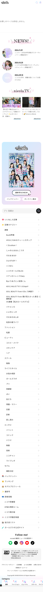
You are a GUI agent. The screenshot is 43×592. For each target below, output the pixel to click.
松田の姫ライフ (12, 322)
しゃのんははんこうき (15, 250)
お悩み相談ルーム (11, 507)
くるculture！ (11, 245)
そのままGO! (11, 256)
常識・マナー (11, 404)
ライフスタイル (10, 368)
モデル (7, 466)
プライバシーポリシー (8, 564)
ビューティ (25, 583)
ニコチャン (10, 456)
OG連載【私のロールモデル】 (18, 302)
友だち (9, 399)
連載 (6, 583)
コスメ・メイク (12, 343)
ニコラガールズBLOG (14, 271)
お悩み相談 (10, 374)
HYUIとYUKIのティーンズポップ (19, 240)
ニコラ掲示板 (9, 512)
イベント (9, 430)
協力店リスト (8, 522)
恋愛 (8, 410)
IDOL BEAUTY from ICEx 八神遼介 (20, 292)
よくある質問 (28, 564)
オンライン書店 (30, 199)
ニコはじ (9, 266)
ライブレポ (10, 461)
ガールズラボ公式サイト (13, 527)
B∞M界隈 (10, 235)
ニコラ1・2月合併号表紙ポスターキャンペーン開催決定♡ (21, 52)
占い (8, 394)
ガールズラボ (11, 379)
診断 (8, 415)
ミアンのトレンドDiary (15, 276)
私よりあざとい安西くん (16, 281)
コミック (9, 435)
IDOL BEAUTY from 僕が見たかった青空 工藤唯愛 (23, 297)
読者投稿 (7, 497)
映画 (8, 445)
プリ (8, 384)
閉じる (1, 585)
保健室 (9, 389)
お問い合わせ (37, 564)
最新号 (6, 492)
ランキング (8, 481)
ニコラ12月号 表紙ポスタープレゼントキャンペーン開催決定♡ (21, 64)
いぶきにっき (11, 312)
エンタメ (8, 425)
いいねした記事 (9, 220)
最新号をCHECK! (21, 193)
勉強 (8, 363)
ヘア (8, 353)
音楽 (8, 451)
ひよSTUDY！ (11, 261)
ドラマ (9, 440)
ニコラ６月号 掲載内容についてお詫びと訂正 (21, 77)
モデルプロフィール (11, 486)
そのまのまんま (12, 317)
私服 (8, 333)
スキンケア (10, 348)
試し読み (9, 420)
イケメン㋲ (10, 307)
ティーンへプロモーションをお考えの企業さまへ (21, 570)
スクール (34, 583)
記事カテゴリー (9, 225)
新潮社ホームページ (21, 567)
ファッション (15, 583)
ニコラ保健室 (9, 502)
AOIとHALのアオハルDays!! (17, 286)
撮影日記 (9, 471)
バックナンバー (13, 199)
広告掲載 (19, 564)
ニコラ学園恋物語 (10, 517)
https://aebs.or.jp (16, 557)
